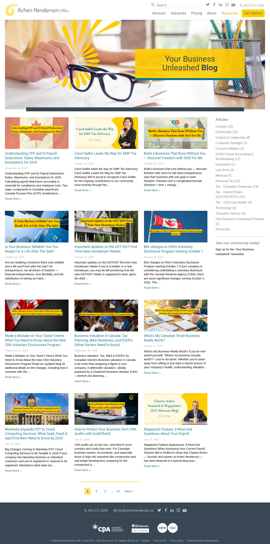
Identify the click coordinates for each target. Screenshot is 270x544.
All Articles (223, 229)
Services (159, 13)
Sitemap (146, 540)
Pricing (196, 13)
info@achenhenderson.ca (135, 510)
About (211, 13)
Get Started (253, 13)
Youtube (234, 5)
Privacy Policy (177, 540)
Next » (129, 491)
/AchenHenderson (215, 5)
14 (118, 491)
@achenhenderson (208, 5)
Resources (229, 13)
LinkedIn (221, 5)
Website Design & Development (203, 540)
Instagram (227, 5)
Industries (178, 13)
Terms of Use (159, 540)
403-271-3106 (254, 5)
